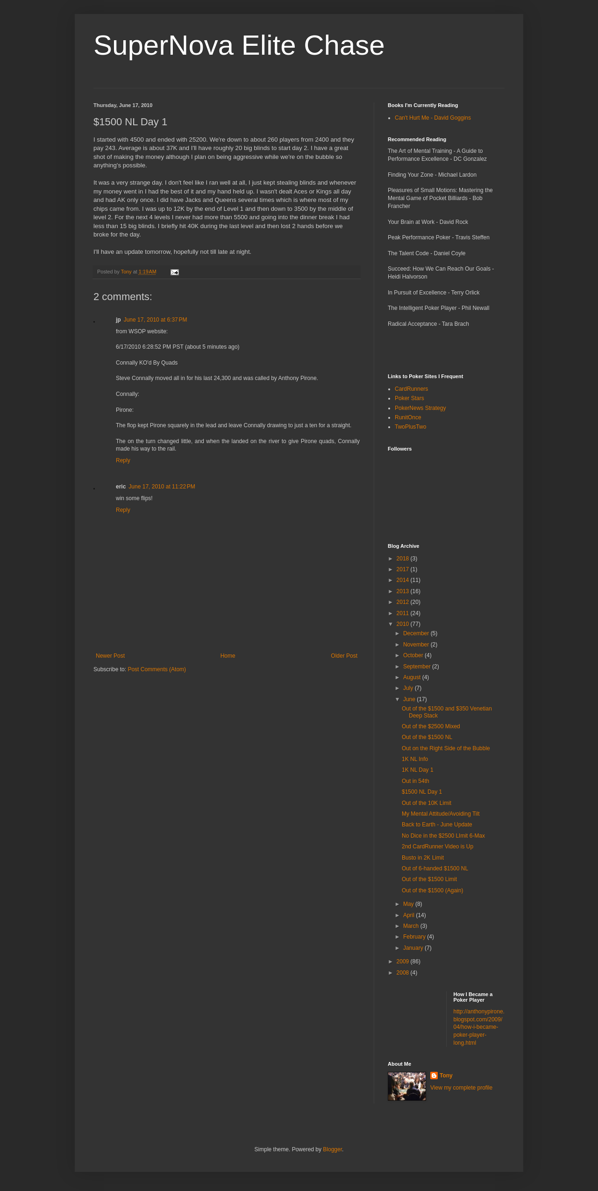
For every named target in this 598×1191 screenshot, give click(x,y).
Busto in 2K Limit (423, 857)
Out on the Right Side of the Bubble (446, 748)
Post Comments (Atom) (157, 669)
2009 (404, 961)
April (409, 915)
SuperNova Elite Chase (239, 45)
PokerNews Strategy (420, 408)
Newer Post (110, 656)
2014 (404, 580)
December (417, 633)
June (410, 699)
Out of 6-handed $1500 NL (435, 868)
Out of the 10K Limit (426, 803)
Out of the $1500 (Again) (432, 890)
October (414, 655)
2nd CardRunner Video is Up (437, 846)
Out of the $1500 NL (427, 737)
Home (228, 656)
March (411, 926)
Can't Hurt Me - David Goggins (433, 118)
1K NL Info (415, 759)
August (412, 677)
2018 (404, 558)
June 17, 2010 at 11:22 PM (161, 486)
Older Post (344, 656)
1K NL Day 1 (418, 770)
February (415, 936)
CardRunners (411, 389)
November (417, 644)
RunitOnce (408, 417)
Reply (123, 460)
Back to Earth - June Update (437, 824)
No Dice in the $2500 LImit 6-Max (443, 835)
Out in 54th (415, 781)
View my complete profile (461, 1087)
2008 (404, 972)
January (414, 948)
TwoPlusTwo (410, 426)
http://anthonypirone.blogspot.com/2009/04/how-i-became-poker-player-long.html (479, 1027)
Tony (446, 1075)
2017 (404, 569)
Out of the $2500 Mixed (431, 726)
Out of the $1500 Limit (429, 879)
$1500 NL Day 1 (422, 792)
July (409, 688)
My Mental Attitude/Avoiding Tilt (441, 814)
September (417, 666)
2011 (404, 613)
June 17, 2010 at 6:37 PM (155, 319)
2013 (404, 591)
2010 (404, 624)
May (409, 904)
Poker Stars (409, 398)
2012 (404, 602)
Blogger (332, 1149)
